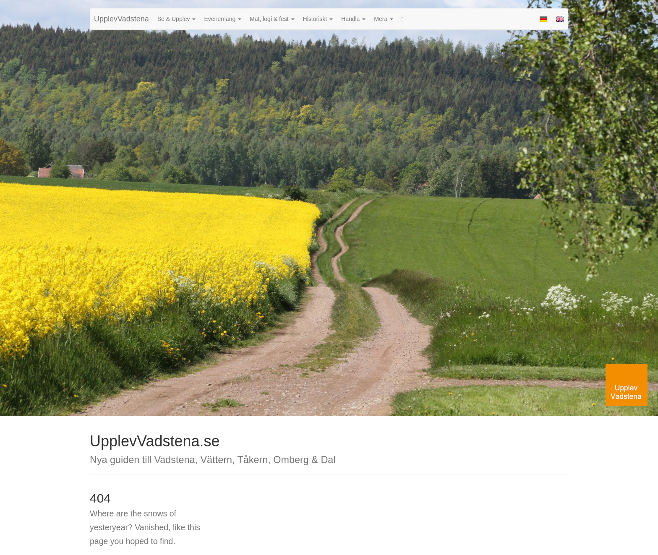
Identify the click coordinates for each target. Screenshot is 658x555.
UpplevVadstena (121, 19)
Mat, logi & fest (272, 19)
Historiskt (318, 19)
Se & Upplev (176, 19)
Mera (383, 19)
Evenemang (222, 19)
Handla (353, 19)
